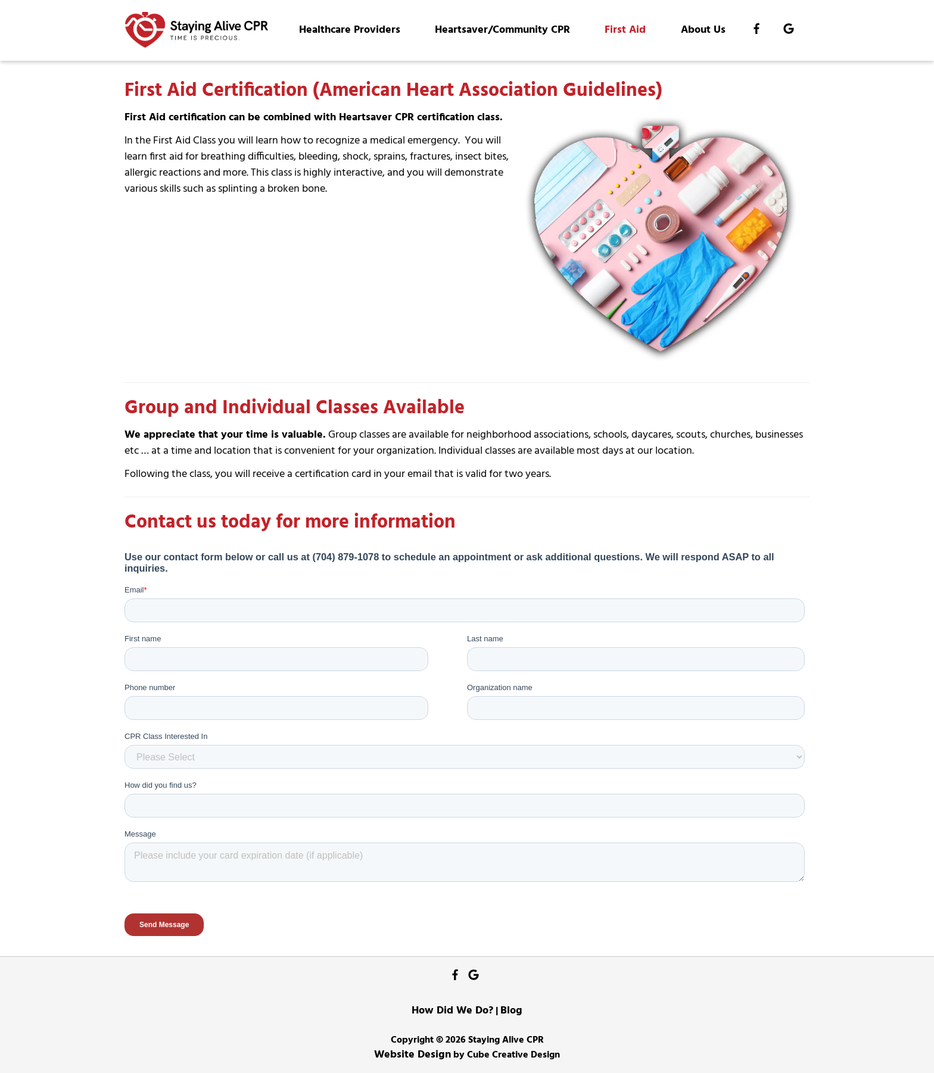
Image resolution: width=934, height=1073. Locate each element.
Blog (511, 1010)
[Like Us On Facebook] (756, 30)
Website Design (412, 1054)
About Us (703, 30)
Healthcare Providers (349, 30)
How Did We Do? (452, 1010)
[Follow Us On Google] (788, 30)
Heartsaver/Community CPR (502, 30)
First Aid (625, 30)
